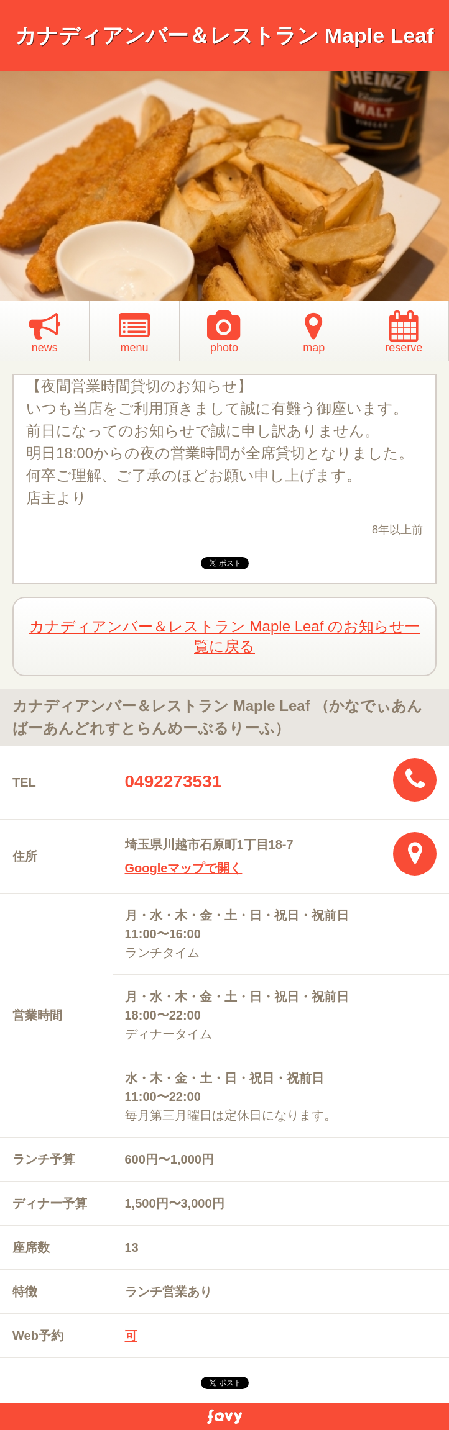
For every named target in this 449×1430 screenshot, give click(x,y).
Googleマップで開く (184, 868)
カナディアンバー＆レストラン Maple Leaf (224, 35)
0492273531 (173, 781)
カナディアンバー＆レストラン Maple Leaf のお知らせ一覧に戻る (224, 636)
